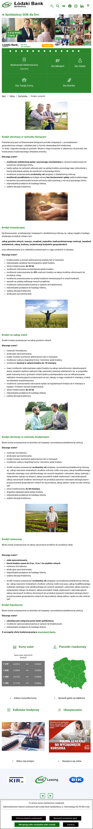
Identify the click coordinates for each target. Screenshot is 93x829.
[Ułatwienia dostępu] (64, 6)
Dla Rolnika (22, 96)
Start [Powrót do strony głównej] (4, 96)
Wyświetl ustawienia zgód (65, 818)
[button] (46, 129)
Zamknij (70, 824)
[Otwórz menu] (88, 5)
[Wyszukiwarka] (58, 6)
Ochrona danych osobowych (29, 818)
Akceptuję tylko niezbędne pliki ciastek (37, 824)
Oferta (12, 96)
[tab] (4, 51)
